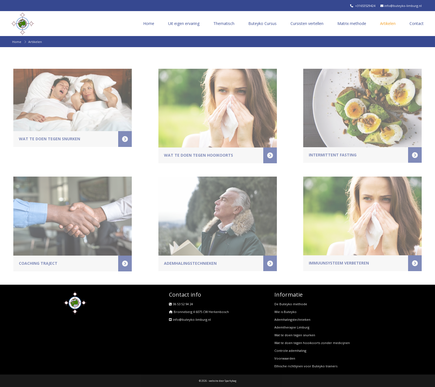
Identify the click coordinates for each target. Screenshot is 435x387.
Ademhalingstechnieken (292, 319)
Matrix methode (351, 23)
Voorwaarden (284, 358)
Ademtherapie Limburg (291, 327)
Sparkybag (230, 381)
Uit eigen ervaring (183, 23)
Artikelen (388, 23)
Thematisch (223, 23)
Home (148, 23)
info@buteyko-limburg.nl (401, 6)
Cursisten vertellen (306, 23)
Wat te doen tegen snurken (294, 335)
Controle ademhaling (290, 350)
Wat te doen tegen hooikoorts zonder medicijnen (312, 343)
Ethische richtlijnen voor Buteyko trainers (305, 366)
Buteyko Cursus (262, 23)
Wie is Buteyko (285, 312)
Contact (416, 23)
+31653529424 (362, 6)
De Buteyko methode (290, 304)
